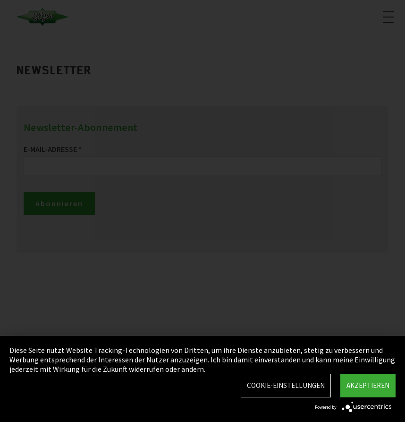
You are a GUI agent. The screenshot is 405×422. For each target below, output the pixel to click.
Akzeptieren (367, 385)
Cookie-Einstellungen (286, 385)
